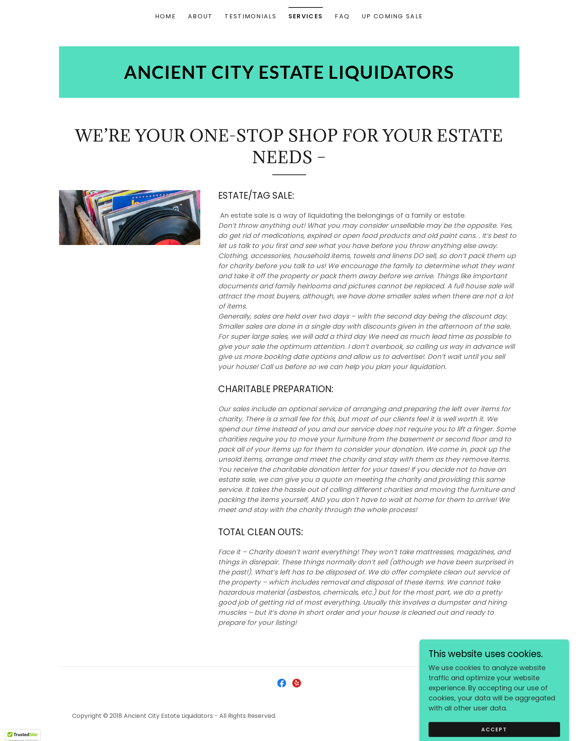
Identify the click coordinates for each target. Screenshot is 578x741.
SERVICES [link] (305, 16)
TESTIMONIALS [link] (250, 16)
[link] (289, 76)
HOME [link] (165, 16)
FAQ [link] (342, 16)
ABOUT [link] (200, 16)
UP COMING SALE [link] (392, 16)
